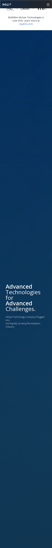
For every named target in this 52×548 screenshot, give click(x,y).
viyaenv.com (26, 23)
